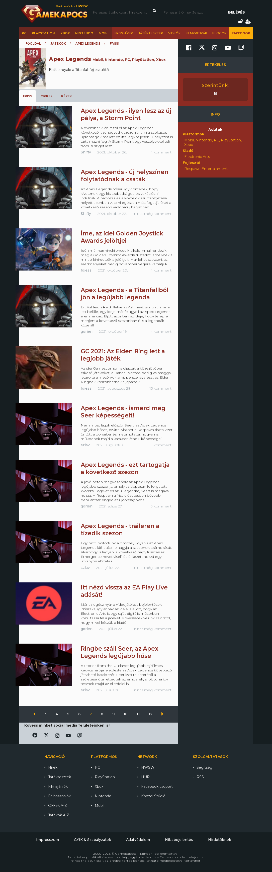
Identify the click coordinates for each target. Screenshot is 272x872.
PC (24, 33)
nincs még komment (152, 213)
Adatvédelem (138, 839)
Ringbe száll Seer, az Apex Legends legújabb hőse (119, 652)
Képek (66, 96)
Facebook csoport (157, 786)
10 (126, 714)
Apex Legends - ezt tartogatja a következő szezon (125, 468)
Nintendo (84, 33)
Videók (174, 33)
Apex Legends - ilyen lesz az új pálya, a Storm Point (126, 114)
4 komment (160, 270)
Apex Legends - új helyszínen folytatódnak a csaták (124, 175)
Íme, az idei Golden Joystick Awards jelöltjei (122, 237)
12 (151, 714)
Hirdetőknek (219, 839)
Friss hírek (124, 33)
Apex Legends (87, 43)
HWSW (147, 767)
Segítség (204, 767)
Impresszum (47, 839)
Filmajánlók (58, 786)
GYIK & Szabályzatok (92, 839)
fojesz (86, 270)
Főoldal (33, 43)
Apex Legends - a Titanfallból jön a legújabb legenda (124, 294)
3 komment (161, 506)
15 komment (160, 388)
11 (139, 714)
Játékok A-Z (58, 815)
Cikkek (47, 96)
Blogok (219, 33)
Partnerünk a (72, 6)
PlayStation (43, 33)
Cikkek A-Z (57, 805)
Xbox (65, 33)
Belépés (236, 12)
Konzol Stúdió (153, 796)
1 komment (161, 152)
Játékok (58, 43)
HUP (145, 777)
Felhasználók (59, 796)
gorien (87, 331)
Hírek (52, 767)
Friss (27, 96)
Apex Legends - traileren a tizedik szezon (120, 529)
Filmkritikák (196, 33)
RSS (200, 777)
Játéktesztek (150, 33)
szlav (85, 445)
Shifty (86, 152)
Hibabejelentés (179, 839)
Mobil (104, 33)
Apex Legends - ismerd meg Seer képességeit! (123, 412)
